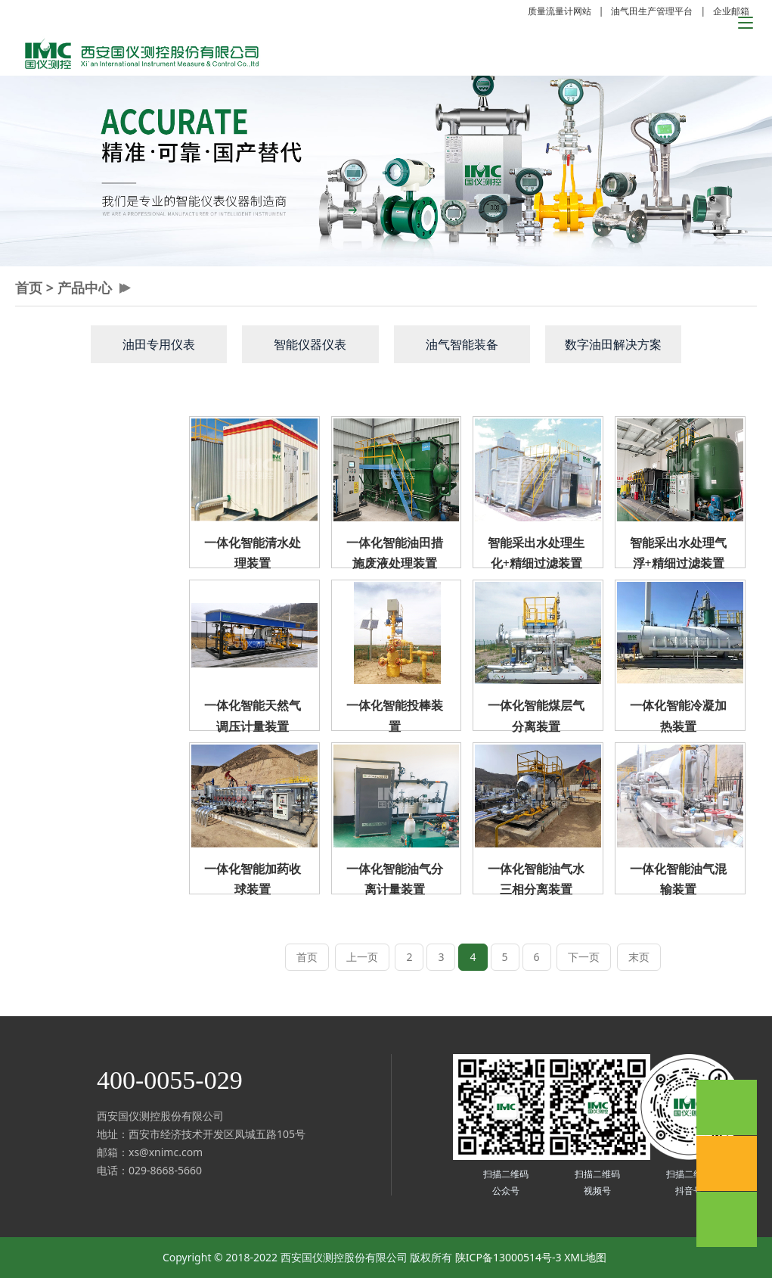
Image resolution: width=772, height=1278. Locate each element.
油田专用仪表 (158, 344)
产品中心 (84, 287)
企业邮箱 (731, 11)
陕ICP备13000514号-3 (508, 1257)
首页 (28, 287)
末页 (639, 957)
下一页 (584, 957)
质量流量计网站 (559, 11)
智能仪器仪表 (310, 344)
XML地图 (585, 1257)
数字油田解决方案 (613, 344)
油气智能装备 (462, 344)
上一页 (362, 957)
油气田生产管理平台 (652, 11)
